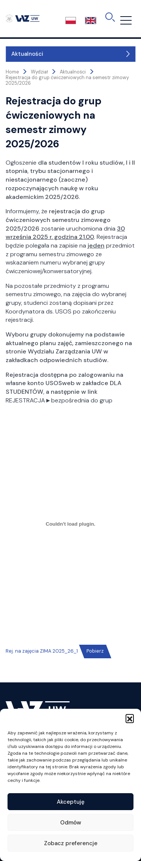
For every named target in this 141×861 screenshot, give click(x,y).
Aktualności (27, 54)
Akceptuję (71, 802)
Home (12, 72)
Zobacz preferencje (70, 843)
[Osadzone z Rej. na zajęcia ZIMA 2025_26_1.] (70, 524)
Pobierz (95, 651)
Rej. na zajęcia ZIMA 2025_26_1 (42, 651)
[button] (129, 718)
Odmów (70, 822)
